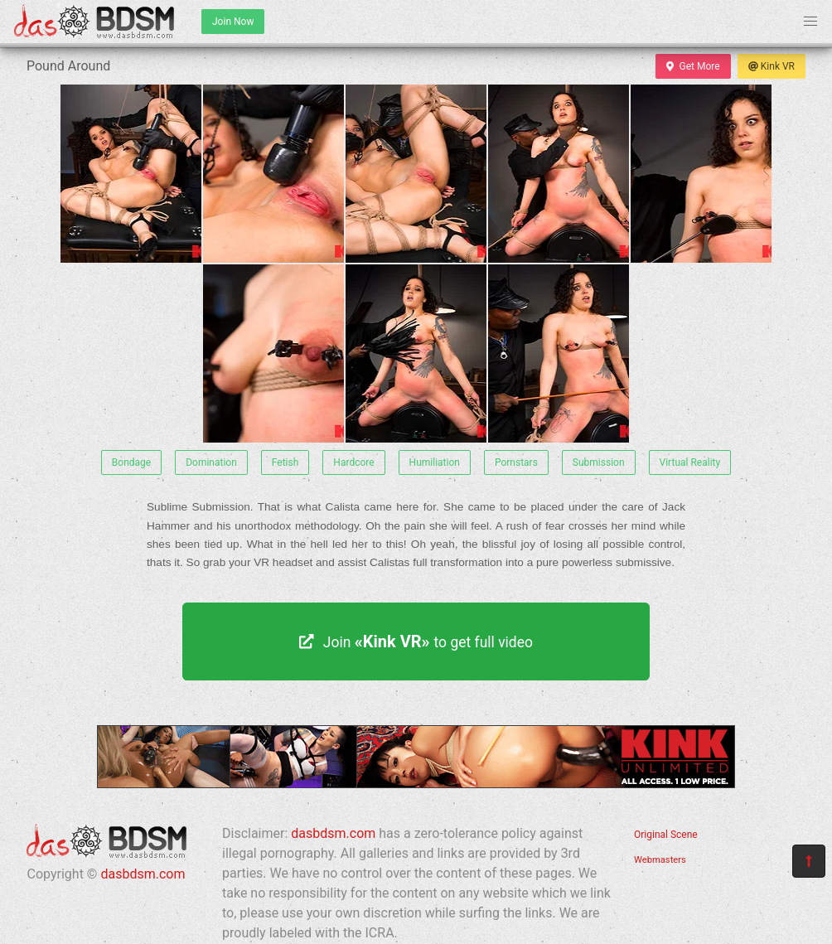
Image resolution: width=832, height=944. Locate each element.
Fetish (285, 462)
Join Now (233, 21)
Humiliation (434, 462)
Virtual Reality (690, 462)
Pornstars (516, 462)
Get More (692, 66)
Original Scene (666, 834)
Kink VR (771, 66)
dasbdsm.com (142, 874)
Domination (211, 462)
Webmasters (660, 859)
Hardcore (353, 462)
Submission (599, 462)
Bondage (131, 462)
